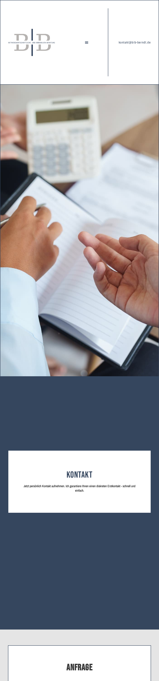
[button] (86, 42)
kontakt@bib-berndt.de (135, 42)
